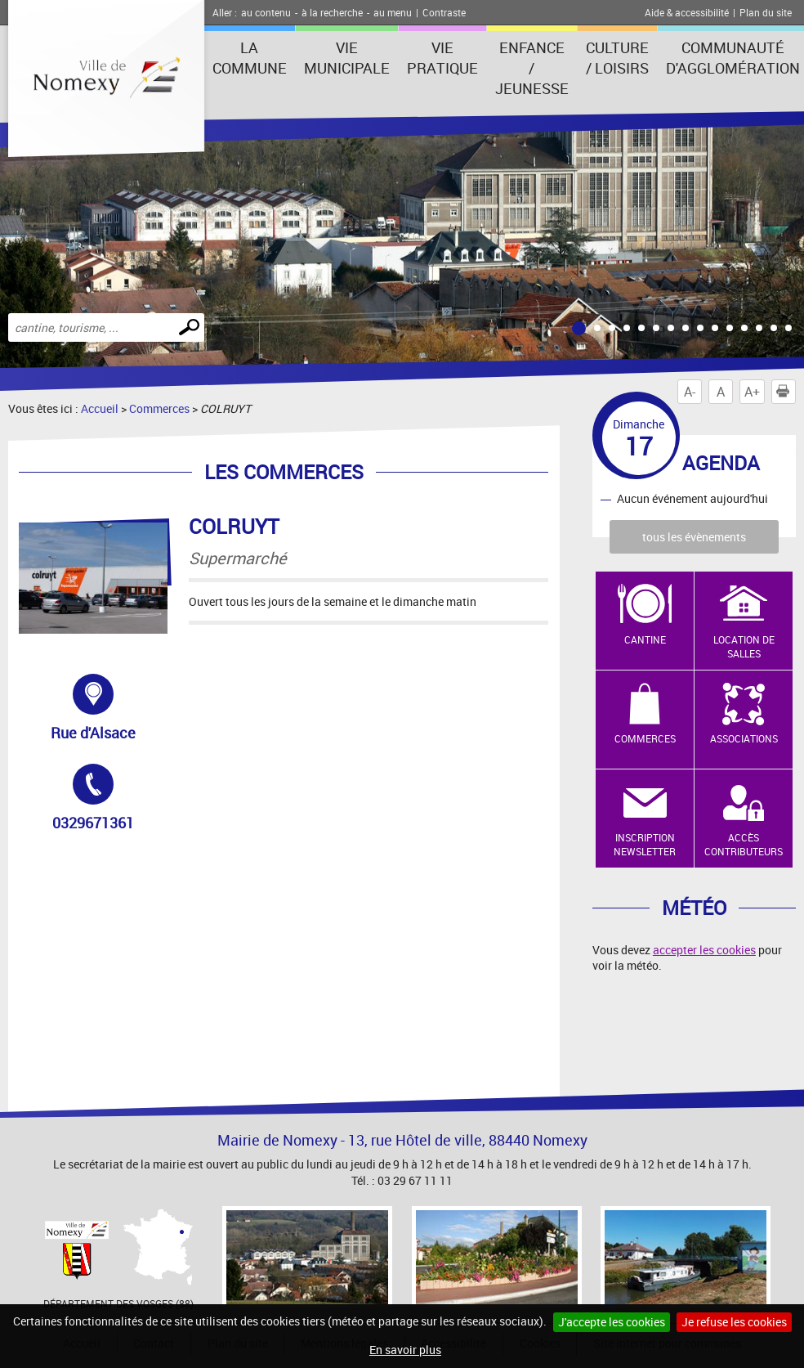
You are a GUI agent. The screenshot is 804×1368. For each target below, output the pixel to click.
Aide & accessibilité (687, 12)
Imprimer (786, 392)
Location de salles (744, 646)
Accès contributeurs (743, 844)
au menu (392, 12)
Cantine (645, 639)
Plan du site (765, 12)
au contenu (266, 12)
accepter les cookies (704, 950)
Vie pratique (442, 58)
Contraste (444, 12)
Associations (744, 738)
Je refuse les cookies (734, 1322)
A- (689, 392)
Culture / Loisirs (617, 58)
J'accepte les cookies (611, 1322)
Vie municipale (347, 58)
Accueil (99, 408)
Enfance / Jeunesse (532, 68)
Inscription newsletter (645, 844)
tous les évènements (694, 537)
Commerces (159, 408)
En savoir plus (405, 1349)
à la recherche (332, 12)
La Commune (249, 58)
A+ (752, 392)
